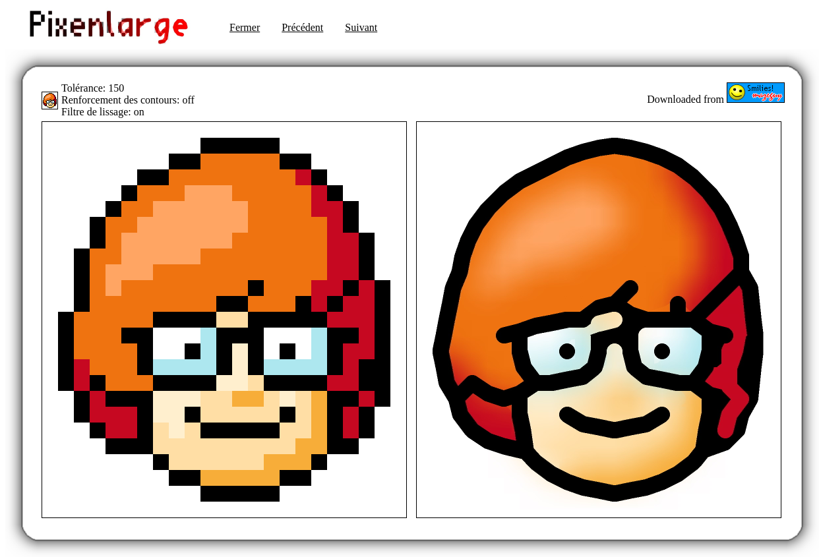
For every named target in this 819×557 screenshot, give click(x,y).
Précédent (302, 27)
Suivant (361, 27)
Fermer (244, 27)
